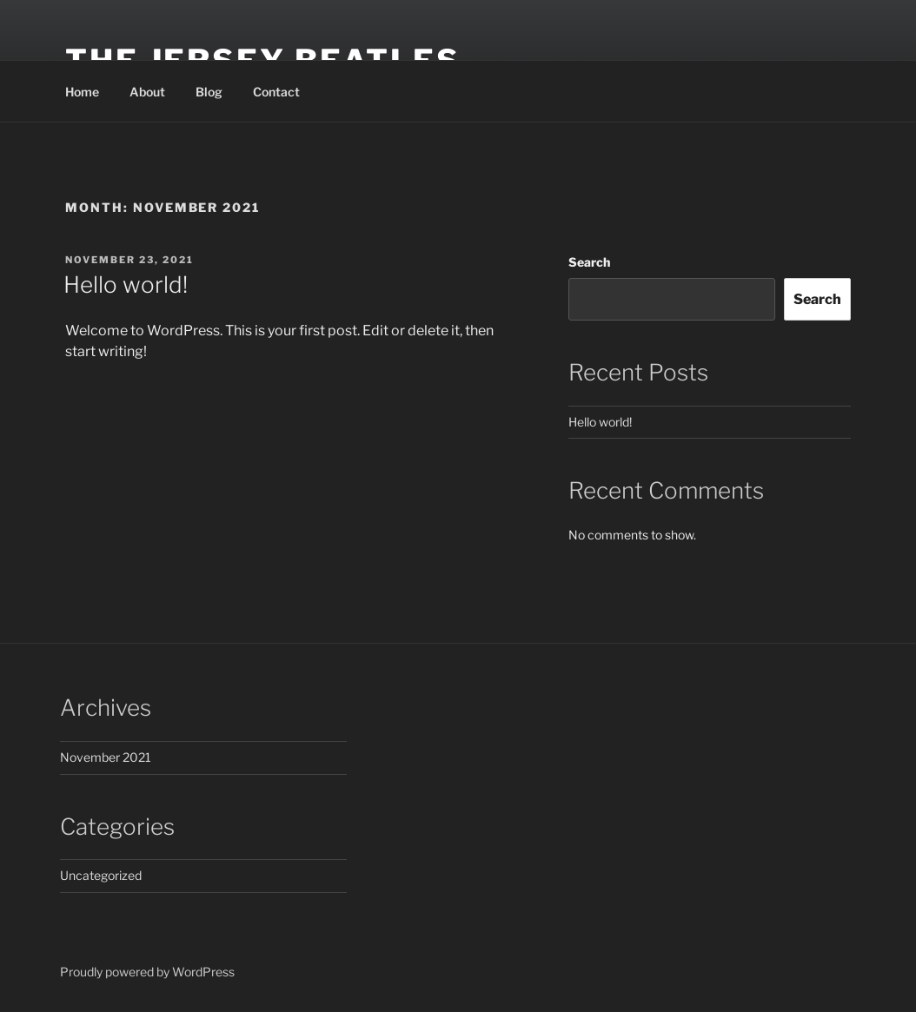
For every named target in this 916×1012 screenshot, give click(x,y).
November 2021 (105, 757)
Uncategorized (101, 875)
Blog (209, 91)
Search (589, 262)
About (147, 91)
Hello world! (125, 284)
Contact (276, 91)
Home (82, 91)
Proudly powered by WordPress (147, 971)
